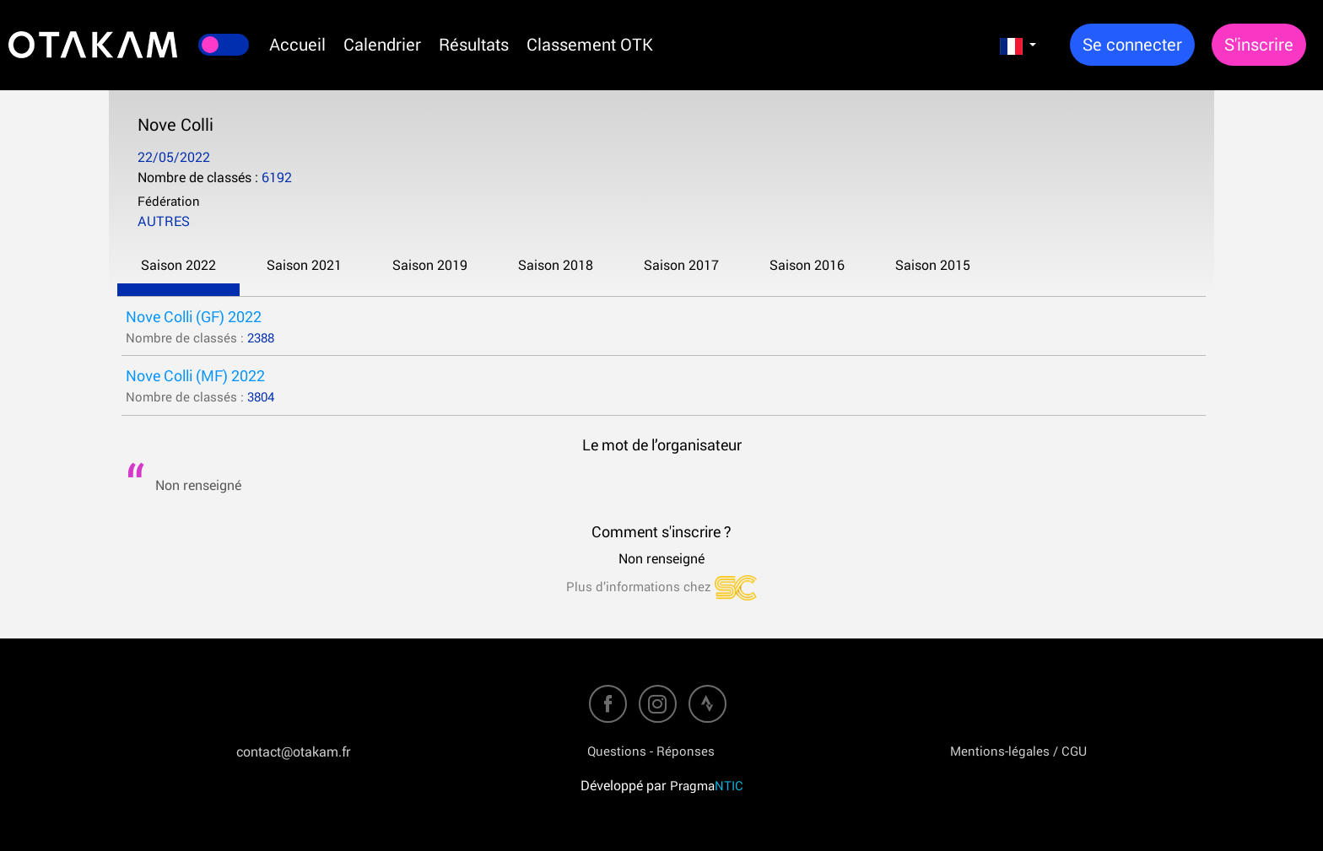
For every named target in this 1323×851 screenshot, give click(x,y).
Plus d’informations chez (661, 586)
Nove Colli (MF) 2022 (195, 375)
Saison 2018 (555, 265)
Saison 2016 (807, 265)
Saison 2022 (178, 265)
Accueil (297, 44)
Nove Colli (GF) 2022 (194, 316)
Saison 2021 (304, 265)
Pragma (706, 785)
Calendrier (382, 44)
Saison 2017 (681, 265)
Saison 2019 (429, 265)
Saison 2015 (932, 265)
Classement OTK (589, 44)
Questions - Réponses (651, 750)
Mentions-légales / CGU (1018, 750)
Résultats (474, 44)
